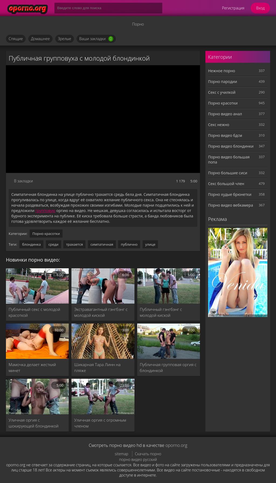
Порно (138, 24)
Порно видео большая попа (229, 159)
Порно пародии (222, 81)
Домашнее (40, 38)
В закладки (23, 180)
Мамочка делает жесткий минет (32, 367)
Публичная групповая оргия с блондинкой (168, 367)
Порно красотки (46, 233)
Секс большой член (226, 183)
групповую (45, 210)
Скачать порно (148, 453)
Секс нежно (218, 124)
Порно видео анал (225, 113)
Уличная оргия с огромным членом (100, 423)
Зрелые (64, 38)
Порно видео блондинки (231, 146)
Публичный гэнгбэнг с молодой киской (161, 312)
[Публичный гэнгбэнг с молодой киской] (168, 286)
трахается (74, 244)
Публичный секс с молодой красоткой (34, 312)
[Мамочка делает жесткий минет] (37, 341)
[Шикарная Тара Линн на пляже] (102, 341)
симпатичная (102, 244)
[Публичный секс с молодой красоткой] (37, 286)
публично (129, 244)
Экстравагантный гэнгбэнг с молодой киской (100, 312)
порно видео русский (138, 459)
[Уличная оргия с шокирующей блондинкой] (37, 396)
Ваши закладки (96, 38)
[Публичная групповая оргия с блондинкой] (168, 341)
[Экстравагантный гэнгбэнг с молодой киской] (102, 286)
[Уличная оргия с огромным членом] (102, 396)
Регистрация (233, 8)
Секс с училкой (222, 92)
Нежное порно (221, 70)
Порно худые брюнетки (229, 194)
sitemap (121, 453)
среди (53, 244)
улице (150, 244)
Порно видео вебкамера (230, 205)
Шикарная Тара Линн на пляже (97, 367)
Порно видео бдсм (225, 135)
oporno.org (176, 445)
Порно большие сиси (227, 172)
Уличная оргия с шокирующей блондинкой (33, 423)
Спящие (16, 38)
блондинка (31, 244)
